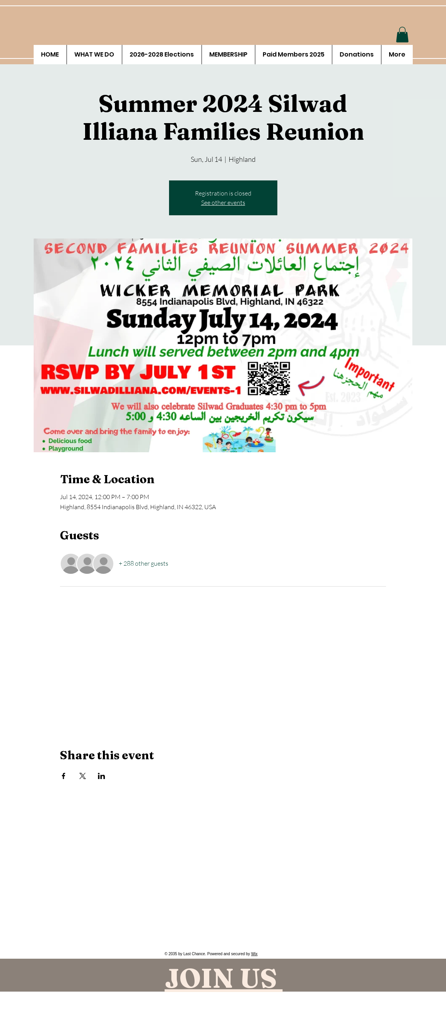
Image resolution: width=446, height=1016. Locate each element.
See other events (223, 202)
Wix (254, 954)
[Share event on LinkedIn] (101, 776)
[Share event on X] (82, 776)
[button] (402, 35)
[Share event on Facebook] (63, 776)
